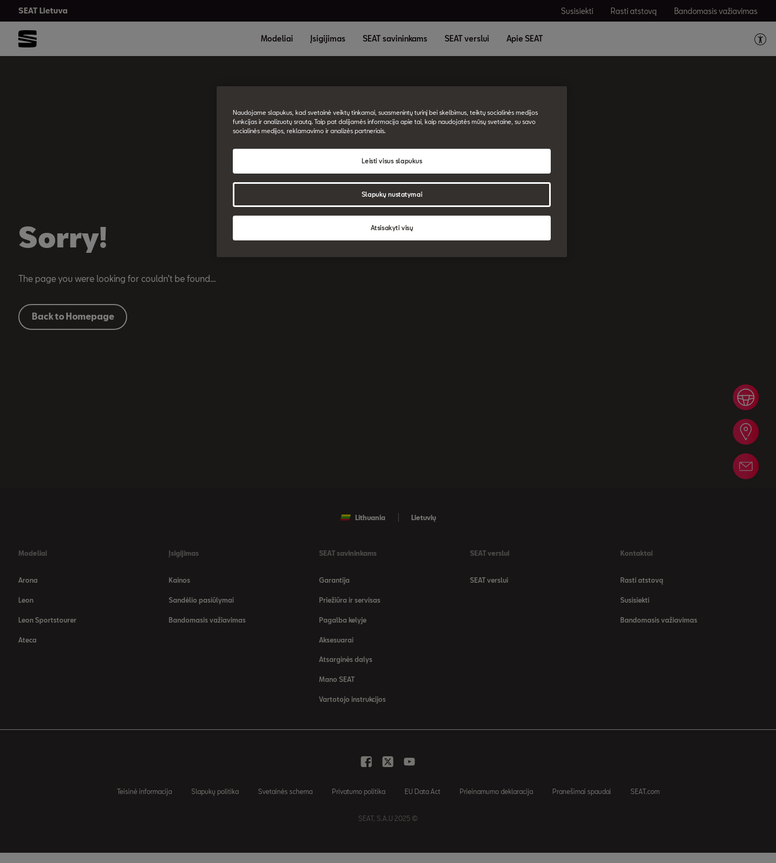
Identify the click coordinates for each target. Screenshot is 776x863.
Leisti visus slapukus (392, 160)
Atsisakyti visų (392, 227)
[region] (392, 171)
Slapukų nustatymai (392, 194)
